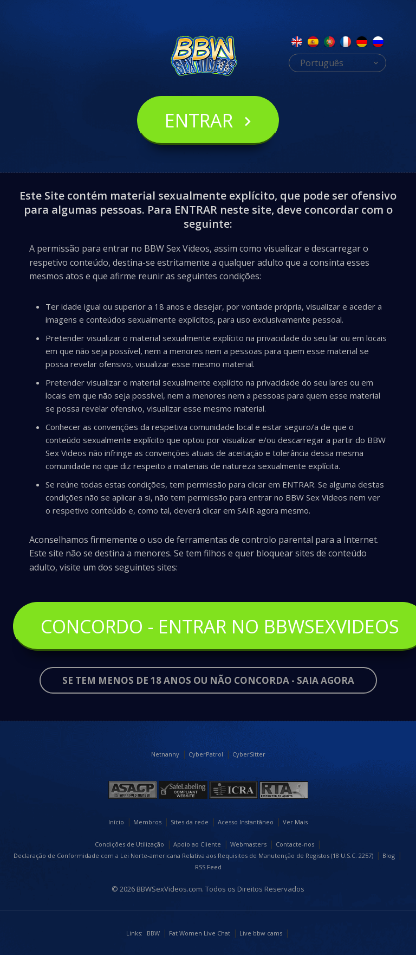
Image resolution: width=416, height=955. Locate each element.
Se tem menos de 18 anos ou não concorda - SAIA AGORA (208, 680)
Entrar (199, 120)
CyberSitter (248, 754)
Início (116, 822)
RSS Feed (208, 867)
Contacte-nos (295, 844)
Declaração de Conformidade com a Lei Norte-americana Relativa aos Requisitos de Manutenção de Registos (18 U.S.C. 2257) (193, 855)
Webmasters (248, 844)
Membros (147, 822)
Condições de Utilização (129, 844)
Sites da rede (190, 822)
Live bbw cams (260, 933)
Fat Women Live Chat (199, 933)
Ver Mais (295, 822)
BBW (153, 933)
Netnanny (165, 754)
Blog (388, 855)
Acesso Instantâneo (246, 822)
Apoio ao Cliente (197, 844)
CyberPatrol (205, 754)
